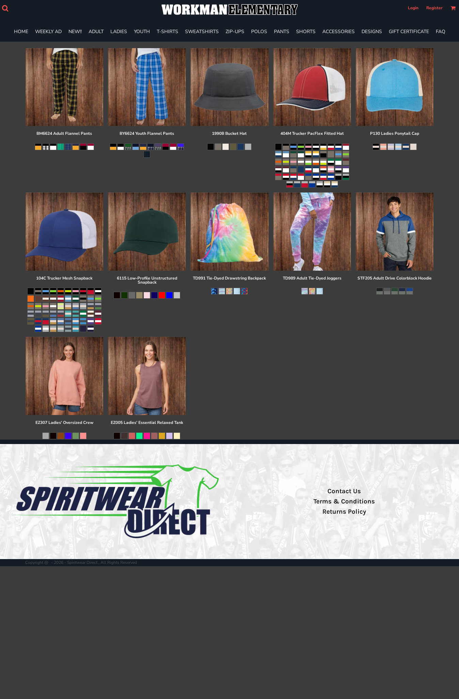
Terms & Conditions (344, 501)
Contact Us (344, 491)
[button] (5, 8)
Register (434, 8)
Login (413, 8)
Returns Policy (344, 511)
